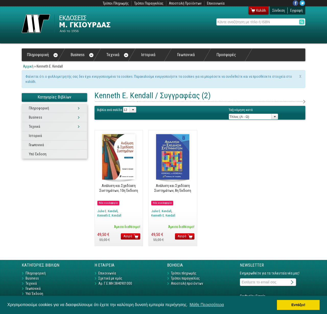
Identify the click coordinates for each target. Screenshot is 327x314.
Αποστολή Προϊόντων (185, 3)
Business (82, 54)
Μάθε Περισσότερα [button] (207, 305)
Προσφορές (226, 54)
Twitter (302, 3)
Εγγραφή (296, 10)
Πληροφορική (42, 54)
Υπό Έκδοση (37, 154)
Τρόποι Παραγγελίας (149, 3)
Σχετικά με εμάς (110, 278)
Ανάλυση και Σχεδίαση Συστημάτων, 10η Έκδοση (118, 188)
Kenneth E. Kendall (109, 215)
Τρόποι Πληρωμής (116, 3)
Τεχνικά (117, 54)
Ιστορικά (148, 54)
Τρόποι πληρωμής (183, 273)
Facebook (295, 3)
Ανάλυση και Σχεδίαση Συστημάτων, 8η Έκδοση (172, 188)
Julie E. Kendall (107, 211)
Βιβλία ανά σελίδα (109, 110)
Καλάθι (261, 10)
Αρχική (28, 66)
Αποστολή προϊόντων (187, 283)
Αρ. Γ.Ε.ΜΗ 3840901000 (115, 283)
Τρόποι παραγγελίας (185, 278)
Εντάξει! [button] (298, 305)
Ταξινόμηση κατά (241, 110)
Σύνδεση (278, 10)
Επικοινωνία (216, 3)
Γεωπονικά (186, 54)
